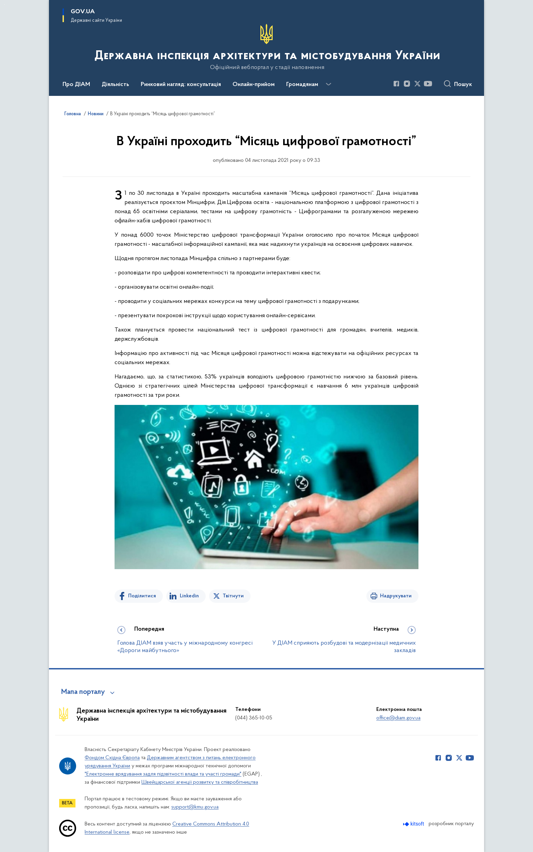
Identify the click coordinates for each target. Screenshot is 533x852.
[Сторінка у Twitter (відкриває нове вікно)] (417, 84)
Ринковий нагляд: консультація (181, 85)
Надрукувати (396, 596)
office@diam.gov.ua (398, 718)
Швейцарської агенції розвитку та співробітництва (199, 782)
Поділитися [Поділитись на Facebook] (142, 596)
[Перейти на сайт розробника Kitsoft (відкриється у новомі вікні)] (414, 824)
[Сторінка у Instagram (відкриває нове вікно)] (407, 84)
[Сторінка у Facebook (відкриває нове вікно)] (396, 84)
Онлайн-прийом (254, 85)
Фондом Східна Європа (112, 758)
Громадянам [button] (302, 85)
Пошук (463, 85)
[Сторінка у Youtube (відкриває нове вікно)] (428, 84)
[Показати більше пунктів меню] (328, 84)
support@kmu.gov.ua (195, 807)
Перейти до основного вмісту (4, 4)
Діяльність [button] (115, 85)
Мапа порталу (83, 692)
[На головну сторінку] (267, 47)
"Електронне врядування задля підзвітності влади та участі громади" (163, 774)
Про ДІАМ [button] (76, 85)
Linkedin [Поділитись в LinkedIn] (189, 596)
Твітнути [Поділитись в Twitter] (233, 596)
